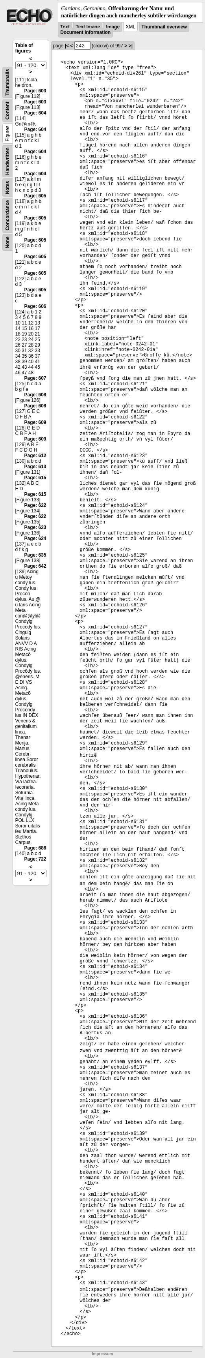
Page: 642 (35, 566)
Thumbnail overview (164, 27)
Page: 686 (35, 848)
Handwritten (7, 161)
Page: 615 (35, 477)
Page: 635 (35, 555)
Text (65, 27)
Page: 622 (35, 505)
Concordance (7, 215)
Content (7, 111)
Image (113, 27)
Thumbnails (7, 82)
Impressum (102, 1354)
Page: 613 (35, 466)
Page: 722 (35, 859)
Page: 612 (35, 455)
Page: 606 (35, 306)
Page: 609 (35, 422)
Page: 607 (35, 378)
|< (67, 46)
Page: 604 (35, 113)
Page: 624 (35, 538)
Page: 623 (35, 527)
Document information (85, 32)
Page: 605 (35, 196)
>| (131, 46)
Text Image (88, 27)
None (7, 242)
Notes (7, 187)
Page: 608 (35, 395)
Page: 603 (35, 91)
